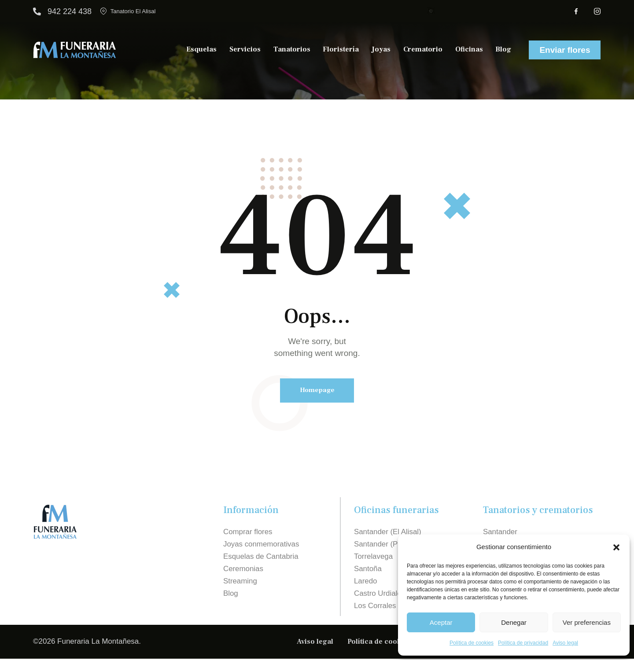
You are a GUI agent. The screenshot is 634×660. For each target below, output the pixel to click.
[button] (616, 547)
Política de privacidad (523, 643)
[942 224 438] (37, 11)
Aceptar (441, 622)
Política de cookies (472, 643)
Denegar (514, 622)
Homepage (317, 390)
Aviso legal (565, 643)
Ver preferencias (587, 622)
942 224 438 (70, 11)
